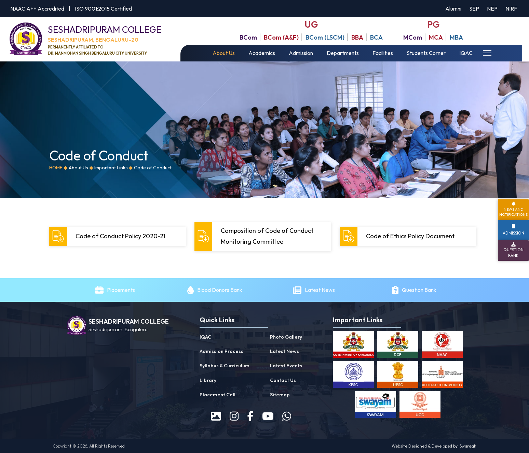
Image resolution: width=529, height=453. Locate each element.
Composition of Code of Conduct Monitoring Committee (254, 236)
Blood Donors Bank (219, 289)
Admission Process (221, 351)
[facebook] (250, 416)
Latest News (320, 289)
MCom (412, 37)
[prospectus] (216, 416)
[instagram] (234, 416)
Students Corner (426, 52)
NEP (492, 8)
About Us (224, 52)
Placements (121, 289)
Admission (301, 52)
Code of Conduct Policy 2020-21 (108, 236)
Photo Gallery (286, 337)
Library (208, 380)
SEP (474, 8)
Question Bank (419, 289)
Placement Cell (217, 395)
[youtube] (268, 416)
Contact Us (283, 380)
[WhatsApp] (286, 416)
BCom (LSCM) (325, 37)
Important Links (111, 168)
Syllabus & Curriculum (224, 366)
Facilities (382, 52)
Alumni (453, 8)
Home (56, 168)
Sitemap (280, 395)
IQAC (466, 52)
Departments (343, 52)
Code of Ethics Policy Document (398, 236)
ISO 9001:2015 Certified (103, 8)
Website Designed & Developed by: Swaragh (434, 446)
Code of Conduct (153, 168)
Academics (261, 52)
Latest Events (286, 366)
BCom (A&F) (281, 37)
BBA (357, 37)
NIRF (511, 8)
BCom (248, 37)
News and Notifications (513, 212)
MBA (456, 37)
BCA (376, 37)
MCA (436, 37)
